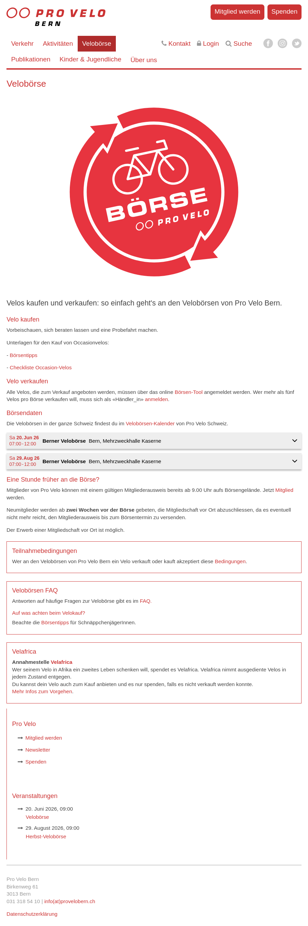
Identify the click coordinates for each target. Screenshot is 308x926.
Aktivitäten (58, 43)
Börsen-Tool (189, 392)
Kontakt (175, 43)
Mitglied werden (237, 11)
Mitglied (284, 490)
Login (208, 43)
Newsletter (38, 750)
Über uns (143, 59)
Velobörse (96, 43)
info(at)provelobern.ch (69, 901)
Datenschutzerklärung (31, 914)
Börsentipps (24, 355)
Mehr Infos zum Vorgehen (42, 691)
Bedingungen (230, 561)
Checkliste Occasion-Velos (41, 367)
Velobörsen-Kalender (150, 423)
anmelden (156, 399)
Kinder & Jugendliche (90, 59)
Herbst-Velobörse (46, 836)
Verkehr (22, 43)
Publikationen (30, 59)
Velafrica (61, 662)
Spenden (284, 11)
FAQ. (146, 601)
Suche (239, 43)
